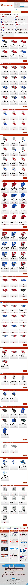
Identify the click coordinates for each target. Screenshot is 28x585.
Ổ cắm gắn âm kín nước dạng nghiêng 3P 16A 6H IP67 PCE (14, 248)
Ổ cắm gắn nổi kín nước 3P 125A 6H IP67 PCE (22, 143)
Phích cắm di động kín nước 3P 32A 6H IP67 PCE (4, 92)
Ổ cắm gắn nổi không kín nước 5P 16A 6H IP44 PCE (22, 127)
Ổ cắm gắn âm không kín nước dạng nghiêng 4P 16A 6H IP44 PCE (4, 211)
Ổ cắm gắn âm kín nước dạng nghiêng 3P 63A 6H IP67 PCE (5, 258)
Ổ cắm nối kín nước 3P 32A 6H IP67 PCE (13, 330)
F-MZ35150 (14, 510)
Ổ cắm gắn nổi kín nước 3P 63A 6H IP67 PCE (13, 153)
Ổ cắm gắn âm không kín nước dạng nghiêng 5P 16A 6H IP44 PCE (4, 189)
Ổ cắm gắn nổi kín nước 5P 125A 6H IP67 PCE (22, 153)
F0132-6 (23, 90)
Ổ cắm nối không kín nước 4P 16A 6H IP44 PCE (5, 294)
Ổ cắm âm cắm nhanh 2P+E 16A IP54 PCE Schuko (23, 415)
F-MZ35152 (4, 510)
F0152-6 (14, 90)
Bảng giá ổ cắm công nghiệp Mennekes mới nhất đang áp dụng (23, 538)
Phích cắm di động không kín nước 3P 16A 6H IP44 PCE (4, 46)
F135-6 (5, 161)
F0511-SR (5, 423)
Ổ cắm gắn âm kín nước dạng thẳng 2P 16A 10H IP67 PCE (5, 450)
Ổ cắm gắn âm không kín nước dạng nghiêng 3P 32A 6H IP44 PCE (22, 200)
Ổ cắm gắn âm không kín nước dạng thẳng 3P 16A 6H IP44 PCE (13, 200)
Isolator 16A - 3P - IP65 (13, 502)
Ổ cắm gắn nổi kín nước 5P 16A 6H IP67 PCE (4, 153)
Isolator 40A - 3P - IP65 (13, 511)
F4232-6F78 (4, 266)
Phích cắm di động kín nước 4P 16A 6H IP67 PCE (4, 102)
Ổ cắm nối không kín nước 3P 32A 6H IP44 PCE (23, 284)
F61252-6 (5, 380)
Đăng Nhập (22, 6)
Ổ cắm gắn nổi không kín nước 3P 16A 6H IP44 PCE (4, 117)
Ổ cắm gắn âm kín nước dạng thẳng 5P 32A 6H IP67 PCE (23, 238)
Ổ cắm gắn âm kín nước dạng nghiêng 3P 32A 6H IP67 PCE (5, 268)
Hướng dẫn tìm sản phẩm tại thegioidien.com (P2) (4, 559)
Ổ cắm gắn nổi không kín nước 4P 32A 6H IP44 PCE (13, 127)
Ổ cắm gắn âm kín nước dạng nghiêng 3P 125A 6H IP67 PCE (14, 268)
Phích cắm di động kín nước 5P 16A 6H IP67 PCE (13, 92)
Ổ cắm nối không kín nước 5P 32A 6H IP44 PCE (5, 284)
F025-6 (14, 44)
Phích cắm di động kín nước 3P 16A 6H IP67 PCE (23, 92)
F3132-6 (14, 236)
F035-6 (23, 100)
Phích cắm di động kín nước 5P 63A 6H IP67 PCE (23, 102)
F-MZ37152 (4, 501)
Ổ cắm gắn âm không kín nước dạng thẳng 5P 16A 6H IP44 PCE (13, 222)
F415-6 (5, 187)
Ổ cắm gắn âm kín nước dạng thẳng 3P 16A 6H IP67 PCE (14, 238)
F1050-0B (5, 433)
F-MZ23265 (23, 501)
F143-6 (23, 141)
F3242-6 (23, 256)
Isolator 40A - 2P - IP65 (22, 493)
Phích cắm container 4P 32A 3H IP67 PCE (4, 366)
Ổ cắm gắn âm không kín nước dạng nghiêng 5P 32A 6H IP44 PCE (4, 200)
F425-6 (5, 198)
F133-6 (14, 151)
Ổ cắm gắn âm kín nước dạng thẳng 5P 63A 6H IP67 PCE (23, 248)
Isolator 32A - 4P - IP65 (13, 493)
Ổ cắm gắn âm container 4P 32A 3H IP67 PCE (4, 356)
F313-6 (14, 198)
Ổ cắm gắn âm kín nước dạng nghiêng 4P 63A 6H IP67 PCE (23, 268)
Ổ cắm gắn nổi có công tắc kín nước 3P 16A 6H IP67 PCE (22, 382)
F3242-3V (5, 354)
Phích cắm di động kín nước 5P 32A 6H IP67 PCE (4, 71)
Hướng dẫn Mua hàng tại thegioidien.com (4, 538)
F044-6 (5, 80)
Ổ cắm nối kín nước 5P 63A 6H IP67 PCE (22, 330)
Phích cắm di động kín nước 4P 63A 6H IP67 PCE (13, 81)
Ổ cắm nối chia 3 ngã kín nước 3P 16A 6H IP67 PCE (13, 466)
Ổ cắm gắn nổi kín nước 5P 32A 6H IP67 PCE (22, 163)
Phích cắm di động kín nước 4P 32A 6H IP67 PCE (13, 71)
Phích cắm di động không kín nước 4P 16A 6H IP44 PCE (4, 56)
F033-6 (14, 100)
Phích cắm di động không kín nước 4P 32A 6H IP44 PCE (14, 56)
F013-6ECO (4, 44)
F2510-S (23, 423)
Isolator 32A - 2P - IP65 (22, 502)
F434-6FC (23, 266)
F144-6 (14, 141)
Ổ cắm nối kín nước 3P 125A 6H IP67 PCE (23, 310)
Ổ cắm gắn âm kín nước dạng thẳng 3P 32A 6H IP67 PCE (5, 248)
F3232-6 (5, 246)
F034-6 (14, 80)
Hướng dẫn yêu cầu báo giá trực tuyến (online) (4, 545)
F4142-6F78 (4, 236)
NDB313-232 (5, 396)
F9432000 (5, 464)
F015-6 (23, 44)
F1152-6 (5, 151)
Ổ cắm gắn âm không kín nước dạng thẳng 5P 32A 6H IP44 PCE (23, 222)
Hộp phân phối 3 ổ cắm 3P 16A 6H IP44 (13, 398)
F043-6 (23, 80)
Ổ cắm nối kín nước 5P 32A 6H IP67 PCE (22, 320)
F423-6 (23, 198)
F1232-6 (5, 171)
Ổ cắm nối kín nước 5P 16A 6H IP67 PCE (4, 310)
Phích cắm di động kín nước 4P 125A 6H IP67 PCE (4, 81)
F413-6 (23, 187)
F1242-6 (14, 161)
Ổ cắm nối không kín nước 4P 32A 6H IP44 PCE (14, 294)
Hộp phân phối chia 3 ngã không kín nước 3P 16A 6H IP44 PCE (22, 467)
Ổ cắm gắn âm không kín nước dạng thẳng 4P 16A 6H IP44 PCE (13, 189)
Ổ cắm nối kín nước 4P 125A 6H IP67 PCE (23, 340)
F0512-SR (5, 413)
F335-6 (23, 246)
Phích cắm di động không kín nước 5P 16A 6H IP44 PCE (23, 46)
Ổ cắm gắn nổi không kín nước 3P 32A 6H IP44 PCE (4, 127)
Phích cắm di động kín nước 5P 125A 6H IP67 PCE (23, 71)
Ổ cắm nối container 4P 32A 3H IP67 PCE (13, 356)
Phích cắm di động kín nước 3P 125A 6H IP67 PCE (23, 81)
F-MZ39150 (4, 519)
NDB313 (14, 396)
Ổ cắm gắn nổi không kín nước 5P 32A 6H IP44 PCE (22, 117)
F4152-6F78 (14, 256)
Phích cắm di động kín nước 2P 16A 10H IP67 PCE (13, 450)
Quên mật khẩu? (17, 6)
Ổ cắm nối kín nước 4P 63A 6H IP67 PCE (13, 310)
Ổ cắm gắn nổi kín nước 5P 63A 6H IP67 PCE (4, 163)
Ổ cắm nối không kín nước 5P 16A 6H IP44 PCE (14, 284)
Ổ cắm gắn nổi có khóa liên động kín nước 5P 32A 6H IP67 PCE (13, 382)
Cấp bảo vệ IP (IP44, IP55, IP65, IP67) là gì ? (13, 537)
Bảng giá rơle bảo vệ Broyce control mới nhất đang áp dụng (23, 560)
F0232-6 (5, 90)
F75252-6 (14, 380)
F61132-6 (23, 380)
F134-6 (5, 141)
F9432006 (5, 475)
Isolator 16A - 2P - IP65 (4, 493)
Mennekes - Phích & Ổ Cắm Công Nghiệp (13, 558)
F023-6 (23, 54)
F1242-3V (23, 354)
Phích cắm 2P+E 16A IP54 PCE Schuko (4, 415)
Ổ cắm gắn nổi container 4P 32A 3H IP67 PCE (22, 356)
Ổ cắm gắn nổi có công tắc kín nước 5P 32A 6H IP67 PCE (4, 382)
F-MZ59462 (23, 510)
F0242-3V (5, 364)
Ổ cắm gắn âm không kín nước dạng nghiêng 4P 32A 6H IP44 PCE (22, 211)
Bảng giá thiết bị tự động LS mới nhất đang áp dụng (23, 553)
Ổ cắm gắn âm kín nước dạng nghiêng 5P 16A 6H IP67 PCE (14, 258)
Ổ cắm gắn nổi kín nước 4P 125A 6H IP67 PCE (13, 143)
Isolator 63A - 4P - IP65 (4, 502)
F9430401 (23, 464)
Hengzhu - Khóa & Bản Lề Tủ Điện (14, 551)
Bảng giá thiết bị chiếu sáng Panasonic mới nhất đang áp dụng (23, 546)
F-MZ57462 (14, 501)
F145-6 (23, 151)
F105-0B (23, 413)
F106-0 (14, 423)
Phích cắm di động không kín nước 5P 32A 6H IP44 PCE (14, 46)
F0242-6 (14, 70)
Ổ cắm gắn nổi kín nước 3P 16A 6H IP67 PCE (13, 173)
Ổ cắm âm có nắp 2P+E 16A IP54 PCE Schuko (4, 435)
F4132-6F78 (14, 246)
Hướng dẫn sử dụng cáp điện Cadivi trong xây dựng (14, 544)
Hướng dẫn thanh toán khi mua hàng (4, 552)
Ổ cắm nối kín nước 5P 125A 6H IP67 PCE (14, 340)
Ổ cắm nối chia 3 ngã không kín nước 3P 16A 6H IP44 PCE (4, 477)
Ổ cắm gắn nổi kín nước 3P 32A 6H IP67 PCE (4, 173)
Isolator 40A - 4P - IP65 (4, 511)
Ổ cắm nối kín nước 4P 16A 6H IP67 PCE (13, 320)
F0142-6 (5, 100)
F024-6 (14, 54)
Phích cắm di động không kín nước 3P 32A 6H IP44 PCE (23, 56)
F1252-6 (23, 161)
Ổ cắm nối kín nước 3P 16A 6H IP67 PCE (4, 320)
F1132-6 (14, 171)
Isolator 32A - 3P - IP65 (22, 511)
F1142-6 (23, 171)
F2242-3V (14, 354)
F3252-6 (23, 236)
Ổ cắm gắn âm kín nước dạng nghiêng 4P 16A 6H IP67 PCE (5, 238)
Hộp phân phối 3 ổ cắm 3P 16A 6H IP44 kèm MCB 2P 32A (4, 399)
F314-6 (14, 187)
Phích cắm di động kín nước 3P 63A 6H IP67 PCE (13, 102)
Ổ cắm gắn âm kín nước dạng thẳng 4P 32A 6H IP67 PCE (23, 258)
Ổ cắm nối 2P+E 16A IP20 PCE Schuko (13, 415)
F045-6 (23, 70)
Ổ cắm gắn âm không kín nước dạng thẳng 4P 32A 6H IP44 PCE (4, 222)
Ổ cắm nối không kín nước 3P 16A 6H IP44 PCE (23, 294)
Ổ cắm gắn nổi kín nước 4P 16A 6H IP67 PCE (22, 173)
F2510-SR (14, 413)
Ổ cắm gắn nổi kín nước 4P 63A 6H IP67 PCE (4, 143)
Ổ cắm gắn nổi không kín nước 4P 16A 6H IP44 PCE (13, 117)
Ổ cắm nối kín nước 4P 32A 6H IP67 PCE (4, 330)
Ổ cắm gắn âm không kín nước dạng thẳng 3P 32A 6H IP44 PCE (13, 211)
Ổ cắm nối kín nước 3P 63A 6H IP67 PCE (4, 340)
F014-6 (5, 54)
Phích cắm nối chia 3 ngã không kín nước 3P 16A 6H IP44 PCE (4, 467)
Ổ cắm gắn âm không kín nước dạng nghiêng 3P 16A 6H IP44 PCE (22, 189)
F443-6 (14, 266)
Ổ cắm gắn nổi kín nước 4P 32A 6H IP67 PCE (13, 163)
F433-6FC (5, 256)
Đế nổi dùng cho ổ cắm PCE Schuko (13, 425)
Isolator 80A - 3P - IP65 (4, 520)
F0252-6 (5, 70)
